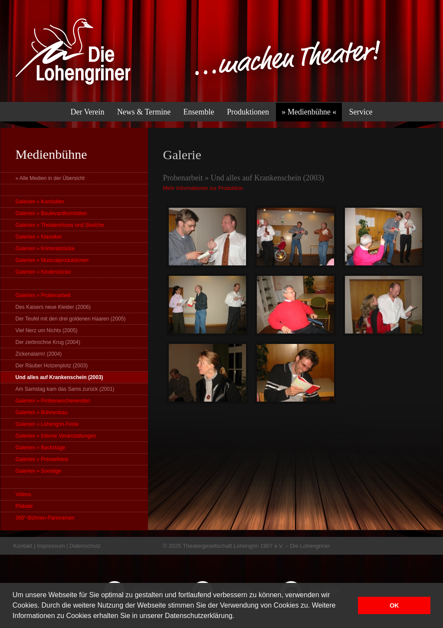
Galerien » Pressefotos (42, 459)
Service (361, 112)
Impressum (51, 546)
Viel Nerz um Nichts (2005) (47, 330)
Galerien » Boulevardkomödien (51, 213)
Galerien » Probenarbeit (43, 295)
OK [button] (394, 605)
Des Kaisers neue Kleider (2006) (53, 307)
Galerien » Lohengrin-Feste (47, 424)
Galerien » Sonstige (38, 471)
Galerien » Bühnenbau (42, 412)
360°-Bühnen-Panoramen (45, 518)
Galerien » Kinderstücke (43, 272)
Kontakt (23, 546)
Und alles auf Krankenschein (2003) (59, 377)
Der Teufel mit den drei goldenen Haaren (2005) (71, 319)
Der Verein (87, 112)
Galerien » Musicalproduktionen (52, 260)
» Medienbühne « (309, 112)
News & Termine (144, 112)
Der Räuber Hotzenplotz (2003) (52, 366)
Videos (23, 494)
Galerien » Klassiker (39, 237)
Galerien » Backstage (41, 448)
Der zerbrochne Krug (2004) (48, 342)
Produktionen (248, 112)
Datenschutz (85, 546)
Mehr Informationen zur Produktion (203, 188)
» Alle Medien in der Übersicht (50, 178)
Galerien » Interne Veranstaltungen (56, 436)
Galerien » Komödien (40, 202)
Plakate (24, 506)
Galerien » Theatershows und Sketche (60, 225)
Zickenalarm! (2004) (39, 354)
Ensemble (199, 112)
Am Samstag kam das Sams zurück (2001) (65, 389)
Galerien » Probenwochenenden (53, 401)
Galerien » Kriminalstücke (45, 248)
